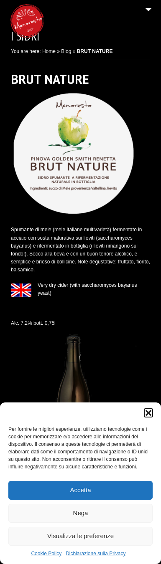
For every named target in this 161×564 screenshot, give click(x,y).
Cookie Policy (46, 553)
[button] (148, 413)
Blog (66, 51)
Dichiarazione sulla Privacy (95, 553)
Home (49, 51)
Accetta (80, 489)
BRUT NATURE (50, 79)
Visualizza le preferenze (80, 535)
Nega (80, 512)
